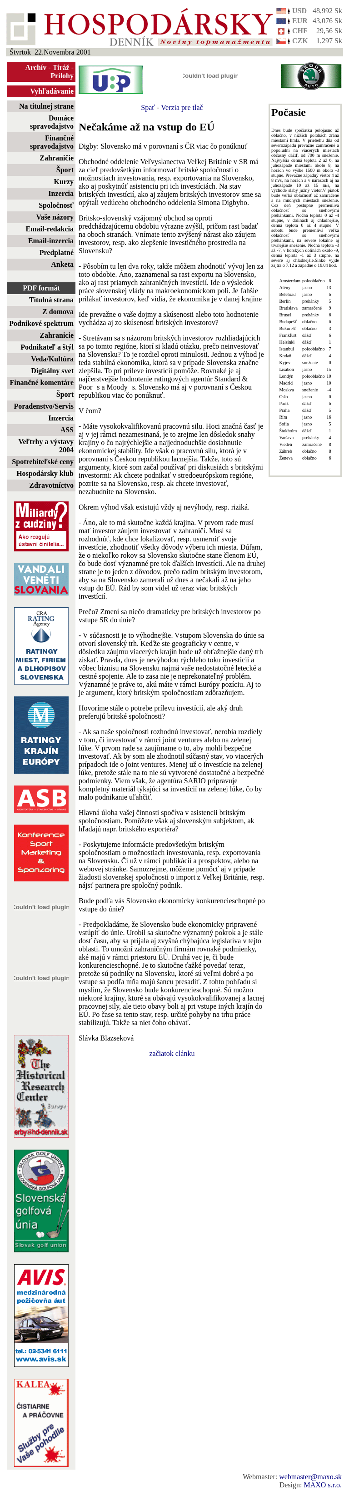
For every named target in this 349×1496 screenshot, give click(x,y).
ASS (67, 430)
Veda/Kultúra (52, 359)
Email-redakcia (50, 229)
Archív (36, 67)
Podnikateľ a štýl (47, 347)
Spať (148, 107)
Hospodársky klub (45, 473)
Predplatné (57, 252)
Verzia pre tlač (182, 107)
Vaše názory (55, 217)
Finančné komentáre (42, 382)
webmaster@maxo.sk (310, 1477)
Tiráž (61, 67)
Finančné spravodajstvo (52, 142)
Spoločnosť (56, 205)
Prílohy (62, 76)
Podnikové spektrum (41, 323)
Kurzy (64, 181)
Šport (65, 170)
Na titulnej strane (46, 106)
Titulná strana (51, 300)
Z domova (58, 311)
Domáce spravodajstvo (52, 122)
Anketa (62, 264)
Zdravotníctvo (51, 485)
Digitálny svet (52, 371)
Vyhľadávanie (52, 91)
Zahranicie (57, 335)
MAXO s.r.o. (323, 1485)
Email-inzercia (51, 241)
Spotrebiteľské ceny (43, 461)
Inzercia (61, 193)
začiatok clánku (172, 1053)
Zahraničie (57, 158)
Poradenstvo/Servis (44, 406)
